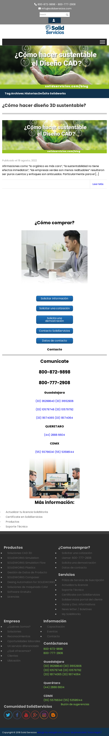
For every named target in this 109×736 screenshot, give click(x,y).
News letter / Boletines (77, 609)
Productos (12, 522)
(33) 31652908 (64, 401)
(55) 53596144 (64, 452)
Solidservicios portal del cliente (82, 599)
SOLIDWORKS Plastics (21, 567)
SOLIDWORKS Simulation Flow (26, 563)
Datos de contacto (74, 567)
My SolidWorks (71, 614)
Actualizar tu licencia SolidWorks (27, 512)
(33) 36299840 (45, 401)
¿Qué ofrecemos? (19, 651)
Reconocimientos (18, 636)
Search (43, 14)
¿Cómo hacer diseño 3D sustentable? (44, 105)
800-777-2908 (53, 653)
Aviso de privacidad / (76, 732)
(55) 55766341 (44, 452)
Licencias (13, 597)
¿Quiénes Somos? (18, 627)
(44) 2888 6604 (54, 435)
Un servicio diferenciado (23, 646)
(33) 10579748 (45, 410)
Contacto (53, 636)
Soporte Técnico (17, 526)
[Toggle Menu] (102, 42)
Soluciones (14, 631)
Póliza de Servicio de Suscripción (83, 580)
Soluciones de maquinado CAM (27, 587)
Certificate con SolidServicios (81, 595)
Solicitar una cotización (77, 553)
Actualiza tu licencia (75, 585)
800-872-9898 (53, 649)
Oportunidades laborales (23, 641)
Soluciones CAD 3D (19, 553)
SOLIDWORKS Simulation (23, 558)
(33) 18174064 (64, 418)
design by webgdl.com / (50, 732)
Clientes (12, 656)
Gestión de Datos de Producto (27, 572)
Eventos (52, 631)
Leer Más (98, 184)
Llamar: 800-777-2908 (76, 558)
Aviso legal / (94, 732)
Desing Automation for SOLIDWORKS (31, 582)
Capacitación (56, 627)
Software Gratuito (19, 592)
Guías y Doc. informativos (78, 604)
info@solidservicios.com (54, 8)
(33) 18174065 (45, 418)
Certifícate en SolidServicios (24, 517)
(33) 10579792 (64, 410)
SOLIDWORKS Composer (23, 577)
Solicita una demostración (79, 563)
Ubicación (13, 661)
